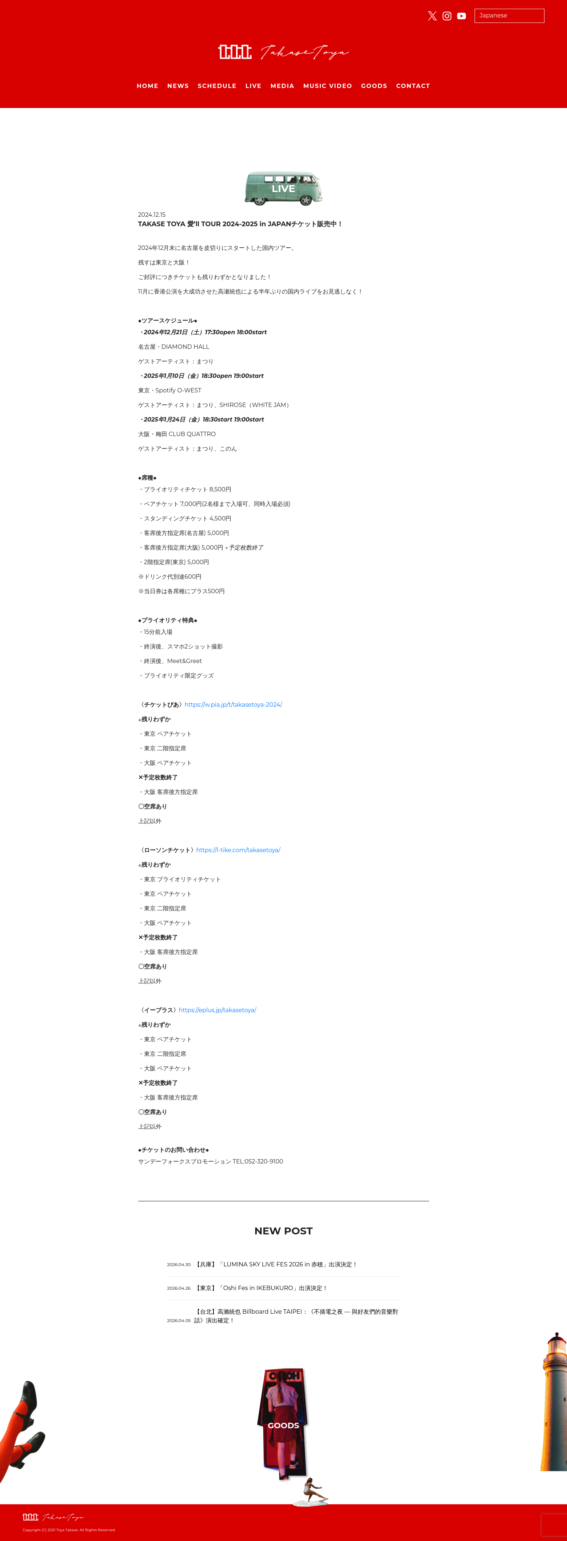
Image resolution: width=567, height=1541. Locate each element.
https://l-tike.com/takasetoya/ (238, 850)
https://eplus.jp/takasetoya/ (217, 1010)
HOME (148, 86)
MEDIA (283, 86)
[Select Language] (509, 16)
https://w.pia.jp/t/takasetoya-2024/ (234, 704)
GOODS (374, 86)
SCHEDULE (217, 86)
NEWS (178, 86)
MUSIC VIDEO (327, 86)
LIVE (253, 86)
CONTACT (413, 86)
